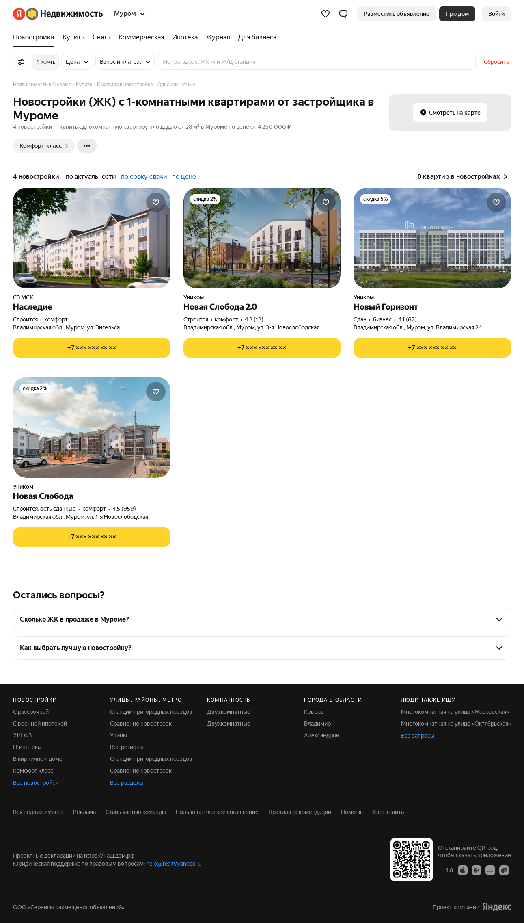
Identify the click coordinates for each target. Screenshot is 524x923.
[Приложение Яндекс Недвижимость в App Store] (463, 870)
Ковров (314, 711)
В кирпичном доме (38, 759)
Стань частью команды (136, 812)
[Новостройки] (35, 37)
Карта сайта (388, 812)
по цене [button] (184, 176)
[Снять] (101, 37)
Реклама (84, 812)
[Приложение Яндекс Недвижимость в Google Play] (476, 870)
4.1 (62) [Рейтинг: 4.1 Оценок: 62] (407, 319)
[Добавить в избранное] (156, 202)
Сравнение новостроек (141, 723)
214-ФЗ (22, 735)
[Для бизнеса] (255, 37)
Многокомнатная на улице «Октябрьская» (456, 723)
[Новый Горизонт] (432, 238)
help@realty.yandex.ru (174, 863)
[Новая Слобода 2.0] (262, 238)
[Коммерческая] (141, 37)
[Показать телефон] (91, 348)
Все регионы (127, 747)
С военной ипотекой (40, 723)
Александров (321, 735)
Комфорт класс (33, 770)
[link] (496, 13)
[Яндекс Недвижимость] (64, 14)
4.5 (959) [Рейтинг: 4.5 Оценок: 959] (124, 508)
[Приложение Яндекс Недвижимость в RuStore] (504, 870)
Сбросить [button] (496, 61)
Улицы (118, 735)
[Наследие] (91, 238)
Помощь (352, 812)
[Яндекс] (19, 14)
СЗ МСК (23, 297)
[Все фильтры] (21, 62)
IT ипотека (27, 747)
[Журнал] (218, 37)
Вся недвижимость (38, 812)
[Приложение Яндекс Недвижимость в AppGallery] (490, 870)
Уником (193, 297)
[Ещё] (87, 146)
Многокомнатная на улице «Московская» (455, 711)
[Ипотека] (185, 37)
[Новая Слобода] (91, 427)
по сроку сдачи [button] (144, 176)
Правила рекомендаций (299, 812)
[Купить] (73, 37)
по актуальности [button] (91, 176)
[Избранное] (325, 13)
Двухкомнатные (228, 711)
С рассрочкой (31, 711)
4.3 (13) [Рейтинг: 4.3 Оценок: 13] (254, 319)
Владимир (317, 723)
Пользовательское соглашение (217, 812)
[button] (343, 13)
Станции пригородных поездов (151, 711)
